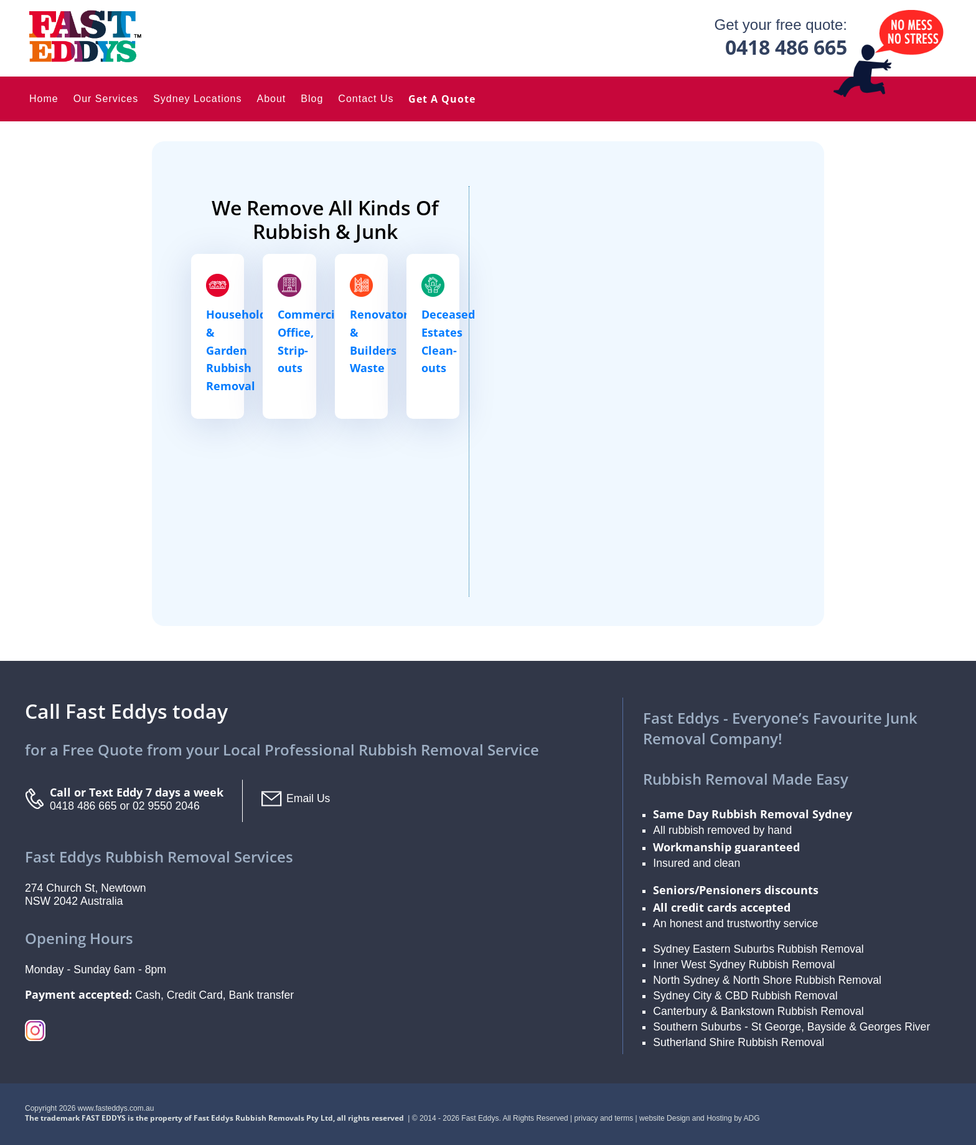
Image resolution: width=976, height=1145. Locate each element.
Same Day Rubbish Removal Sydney (752, 813)
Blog (312, 98)
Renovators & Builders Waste (382, 341)
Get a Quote (442, 99)
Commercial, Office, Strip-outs (313, 341)
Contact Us (365, 98)
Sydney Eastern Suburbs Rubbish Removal (758, 949)
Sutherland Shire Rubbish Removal (738, 1042)
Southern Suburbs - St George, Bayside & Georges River (791, 1027)
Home (44, 98)
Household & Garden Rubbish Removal (236, 350)
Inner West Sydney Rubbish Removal (744, 964)
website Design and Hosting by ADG (699, 1118)
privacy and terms (604, 1118)
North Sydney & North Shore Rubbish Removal (767, 980)
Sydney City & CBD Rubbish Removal (745, 995)
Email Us (308, 798)
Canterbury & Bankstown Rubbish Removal (758, 1011)
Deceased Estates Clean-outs (448, 341)
